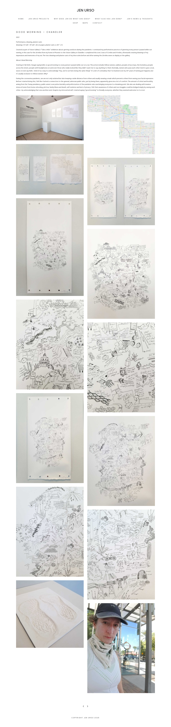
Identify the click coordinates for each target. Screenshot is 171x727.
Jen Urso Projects (38, 19)
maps (85, 23)
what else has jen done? (108, 19)
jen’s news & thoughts (140, 19)
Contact (97, 23)
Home (21, 19)
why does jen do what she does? (72, 19)
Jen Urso (85, 10)
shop (75, 23)
